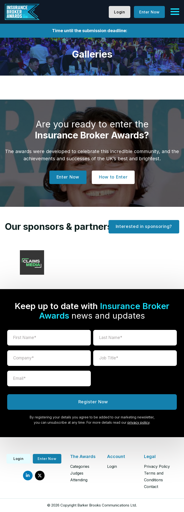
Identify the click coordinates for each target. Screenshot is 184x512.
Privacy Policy (157, 466)
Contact (151, 486)
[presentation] (135, 380)
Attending (78, 479)
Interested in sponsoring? (144, 226)
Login (119, 12)
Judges (76, 473)
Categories (79, 466)
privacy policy (138, 422)
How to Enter (113, 176)
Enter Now (149, 12)
